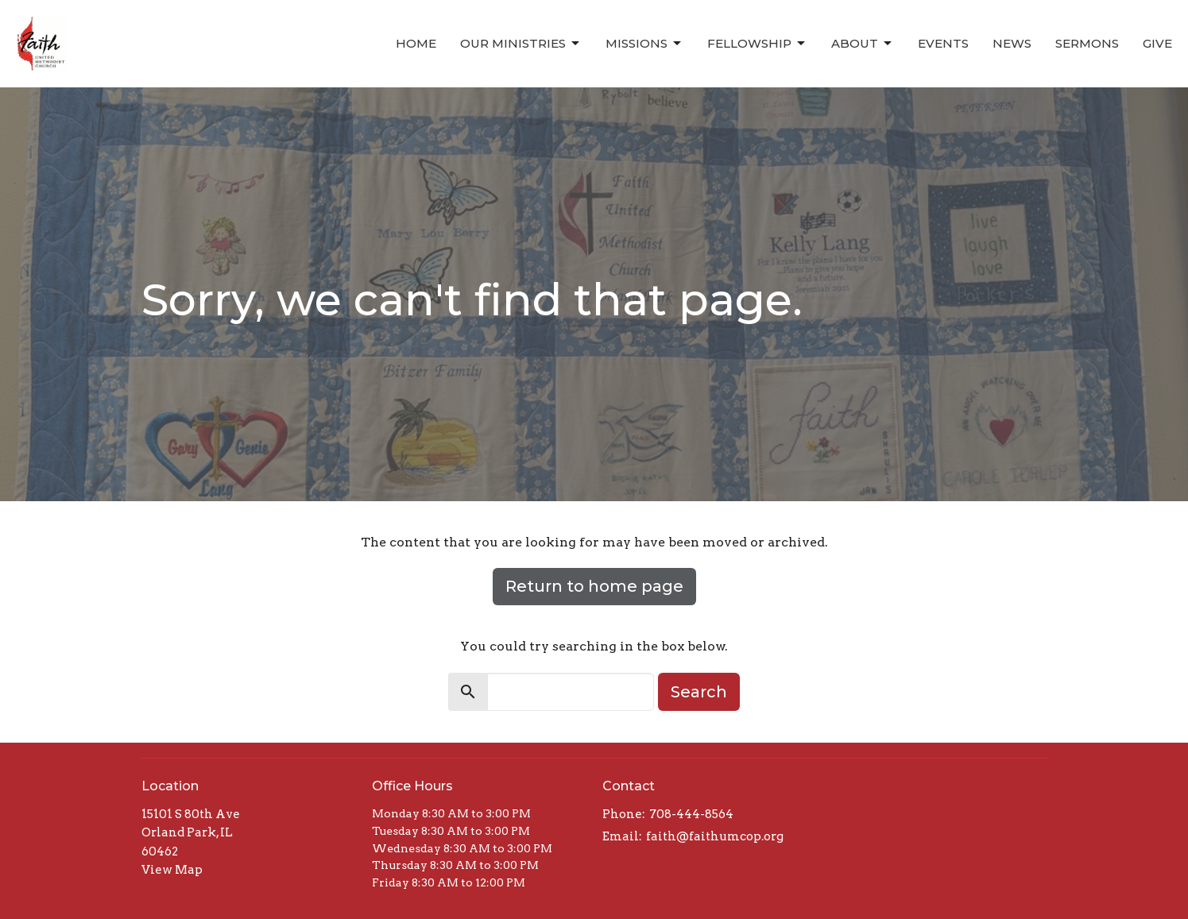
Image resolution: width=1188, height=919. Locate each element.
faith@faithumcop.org (715, 836)
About (862, 44)
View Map (172, 870)
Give (1157, 43)
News (1012, 43)
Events (943, 43)
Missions (644, 44)
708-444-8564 (691, 814)
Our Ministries (521, 44)
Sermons (1087, 43)
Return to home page (594, 586)
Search (699, 691)
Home (416, 43)
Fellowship (757, 44)
